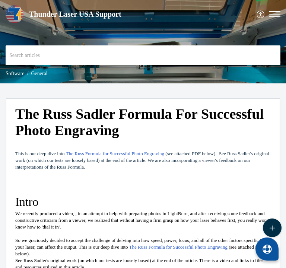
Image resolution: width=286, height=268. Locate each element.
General (39, 73)
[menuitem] (260, 14)
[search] (143, 55)
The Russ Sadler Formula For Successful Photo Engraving (139, 122)
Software (15, 73)
